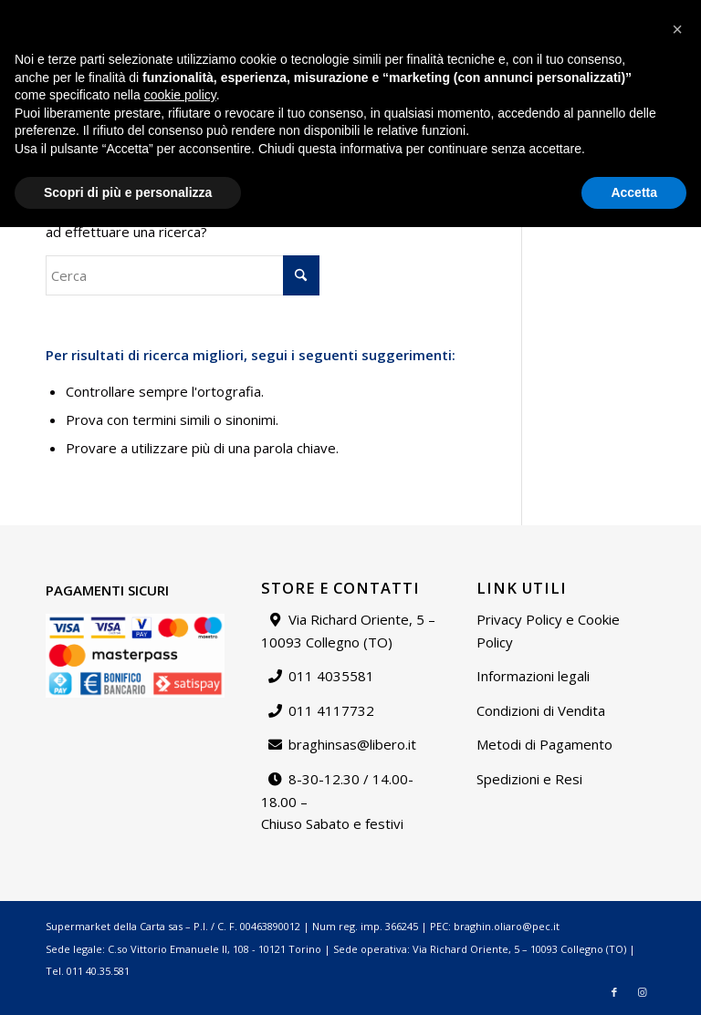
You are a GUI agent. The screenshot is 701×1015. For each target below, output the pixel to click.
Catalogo (377, 13)
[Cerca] (545, 77)
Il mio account (593, 13)
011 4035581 (331, 676)
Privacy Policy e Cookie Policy (548, 630)
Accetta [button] (634, 979)
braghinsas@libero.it (84, 22)
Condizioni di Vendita (540, 710)
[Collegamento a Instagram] (641, 77)
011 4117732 (331, 710)
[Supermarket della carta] (350, 77)
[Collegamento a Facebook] (614, 77)
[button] (677, 817)
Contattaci (513, 13)
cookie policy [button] (180, 882)
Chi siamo (443, 13)
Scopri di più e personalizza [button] (128, 979)
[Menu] (584, 77)
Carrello (667, 13)
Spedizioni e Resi (529, 779)
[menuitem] (377, 13)
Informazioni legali (533, 676)
